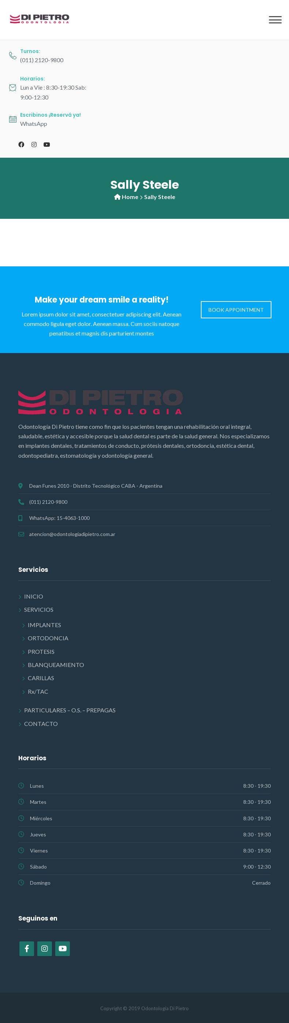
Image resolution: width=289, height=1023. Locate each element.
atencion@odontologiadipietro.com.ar (72, 534)
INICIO (33, 596)
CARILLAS (41, 677)
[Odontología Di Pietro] (40, 19)
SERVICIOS (38, 609)
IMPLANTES (44, 624)
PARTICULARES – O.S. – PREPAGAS (70, 710)
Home (130, 196)
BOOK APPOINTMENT (236, 310)
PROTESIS (41, 651)
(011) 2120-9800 (48, 502)
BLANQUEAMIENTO (56, 664)
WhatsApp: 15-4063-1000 (59, 518)
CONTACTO (41, 723)
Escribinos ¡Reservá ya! (50, 115)
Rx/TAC (38, 691)
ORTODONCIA (48, 637)
